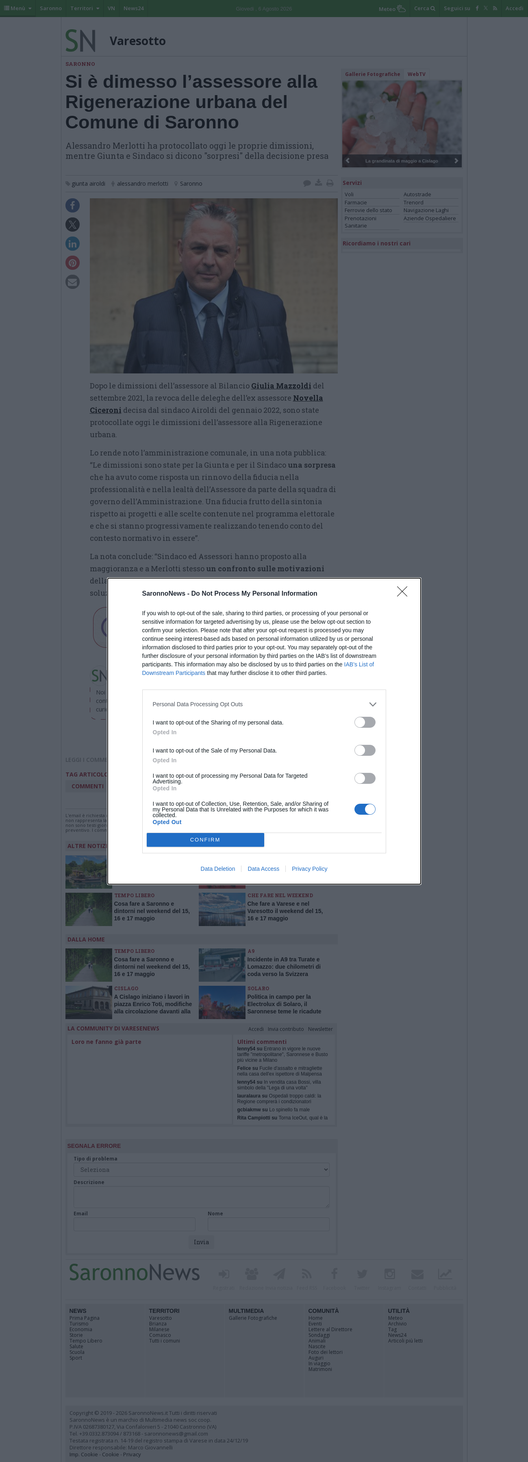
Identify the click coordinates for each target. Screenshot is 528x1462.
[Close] (405, 594)
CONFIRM (205, 840)
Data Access (263, 868)
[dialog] (264, 731)
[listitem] (264, 704)
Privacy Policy (309, 868)
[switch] (365, 722)
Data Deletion (218, 868)
